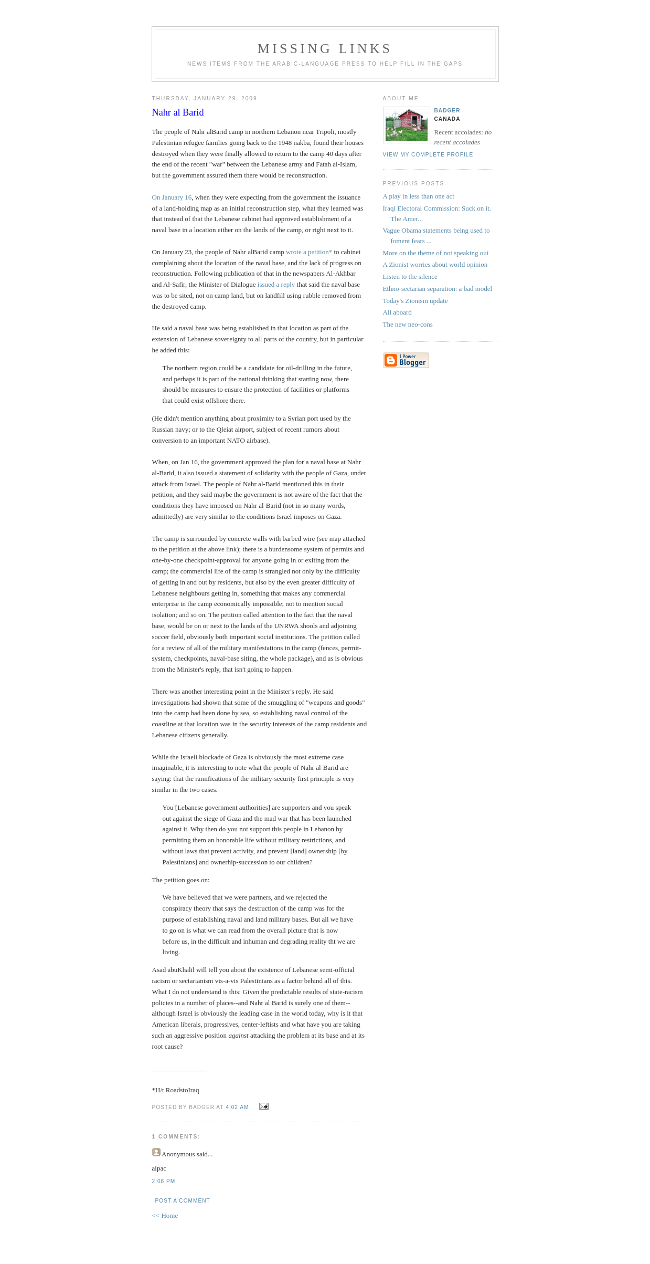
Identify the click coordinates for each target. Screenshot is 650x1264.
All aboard (397, 312)
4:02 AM (237, 1107)
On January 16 (172, 197)
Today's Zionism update (415, 301)
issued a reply (275, 284)
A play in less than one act (418, 196)
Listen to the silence (410, 276)
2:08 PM (164, 1181)
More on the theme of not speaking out (436, 253)
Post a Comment (182, 1201)
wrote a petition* (309, 252)
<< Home (165, 1215)
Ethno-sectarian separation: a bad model (438, 289)
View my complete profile (428, 155)
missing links (325, 48)
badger (447, 110)
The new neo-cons (408, 324)
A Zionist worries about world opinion (435, 264)
